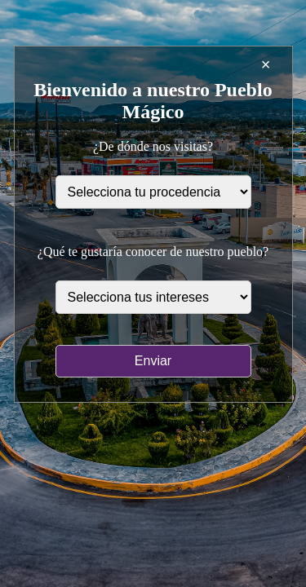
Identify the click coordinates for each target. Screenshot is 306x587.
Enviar (153, 361)
